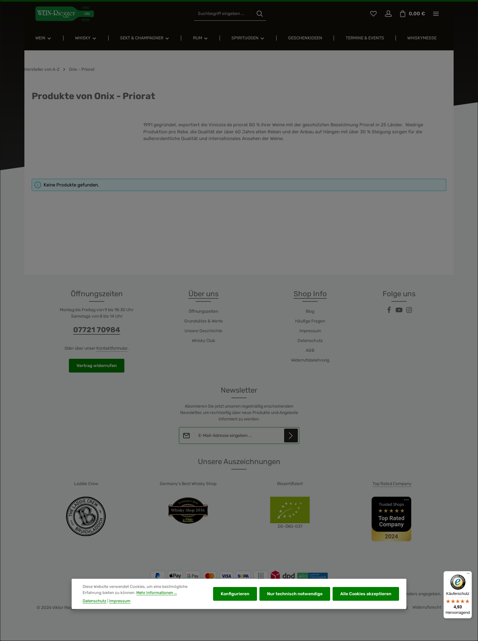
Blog (310, 311)
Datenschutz (310, 340)
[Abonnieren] (291, 435)
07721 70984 (96, 330)
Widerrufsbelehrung (310, 360)
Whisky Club (203, 340)
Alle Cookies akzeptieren (365, 598)
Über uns (203, 294)
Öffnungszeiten (203, 311)
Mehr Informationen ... (156, 596)
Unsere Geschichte (203, 330)
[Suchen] (259, 14)
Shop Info (310, 294)
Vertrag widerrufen (97, 365)
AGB (310, 350)
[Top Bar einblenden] (436, 14)
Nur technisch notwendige (295, 598)
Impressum (310, 330)
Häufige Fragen (310, 321)
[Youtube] (399, 312)
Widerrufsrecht (426, 607)
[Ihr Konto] (388, 14)
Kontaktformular (112, 348)
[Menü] (468, 574)
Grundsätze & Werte (203, 321)
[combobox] (224, 14)
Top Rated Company (392, 483)
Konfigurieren (235, 598)
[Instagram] (409, 312)
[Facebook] (389, 312)
